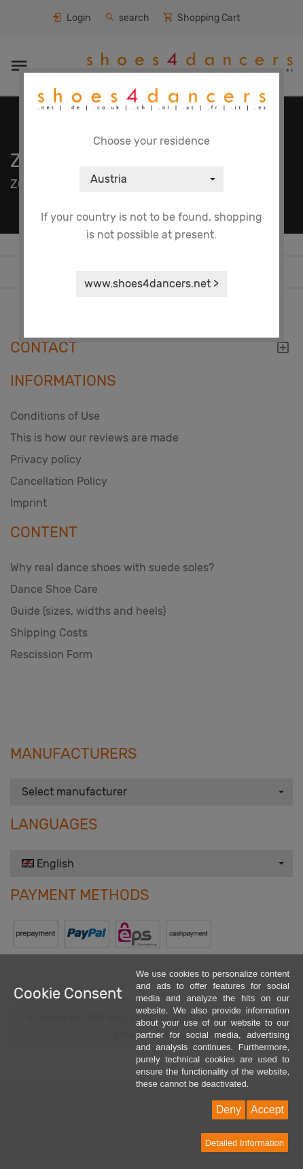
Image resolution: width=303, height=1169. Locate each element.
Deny (228, 1109)
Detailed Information (244, 1143)
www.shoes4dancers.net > (151, 283)
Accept (267, 1109)
